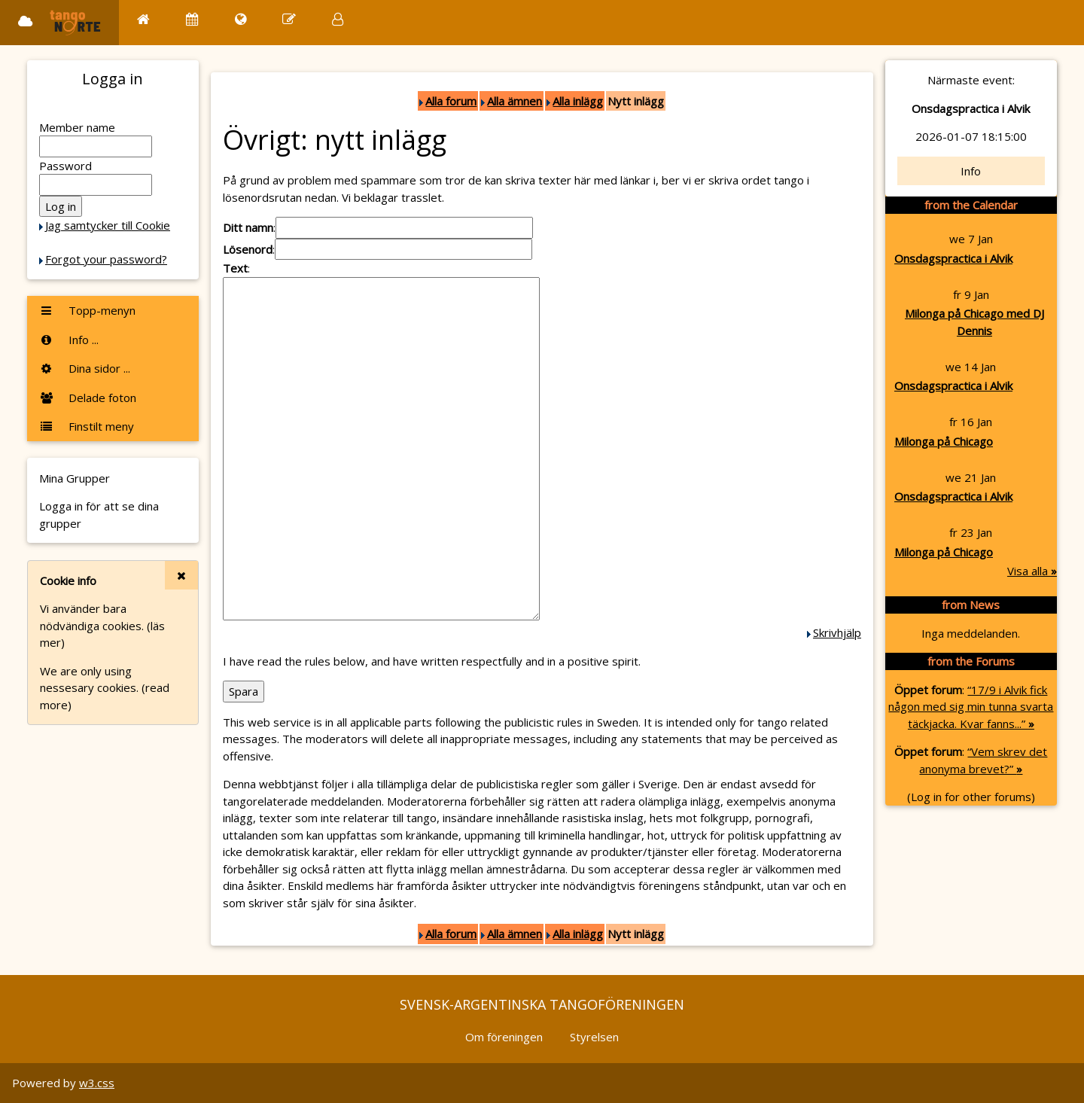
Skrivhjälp (837, 632)
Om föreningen (504, 1036)
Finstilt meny (86, 426)
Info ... (69, 339)
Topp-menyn (87, 310)
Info (971, 170)
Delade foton (87, 397)
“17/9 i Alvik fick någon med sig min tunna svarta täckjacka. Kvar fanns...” (970, 706)
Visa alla (1032, 570)
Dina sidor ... (84, 368)
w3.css (96, 1082)
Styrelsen (594, 1036)
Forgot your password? (106, 259)
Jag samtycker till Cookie (107, 225)
